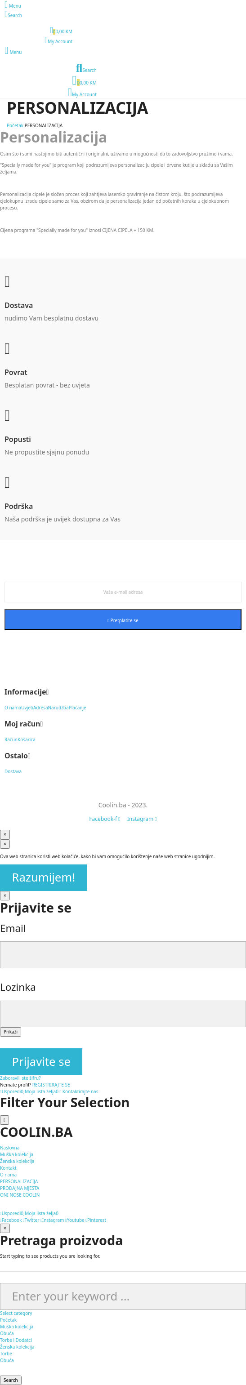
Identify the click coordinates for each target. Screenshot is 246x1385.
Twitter (31, 1220)
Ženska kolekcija (17, 1347)
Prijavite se (41, 1061)
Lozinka (18, 987)
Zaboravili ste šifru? (20, 1078)
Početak (8, 1320)
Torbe (6, 1353)
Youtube (75, 1220)
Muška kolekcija (16, 1326)
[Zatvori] (5, 834)
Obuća (7, 1333)
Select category (16, 1313)
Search (11, 1380)
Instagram (52, 1220)
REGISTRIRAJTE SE (51, 1085)
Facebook (11, 1220)
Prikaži (11, 1032)
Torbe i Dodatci (16, 1340)
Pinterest (95, 1220)
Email (13, 928)
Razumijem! (44, 877)
